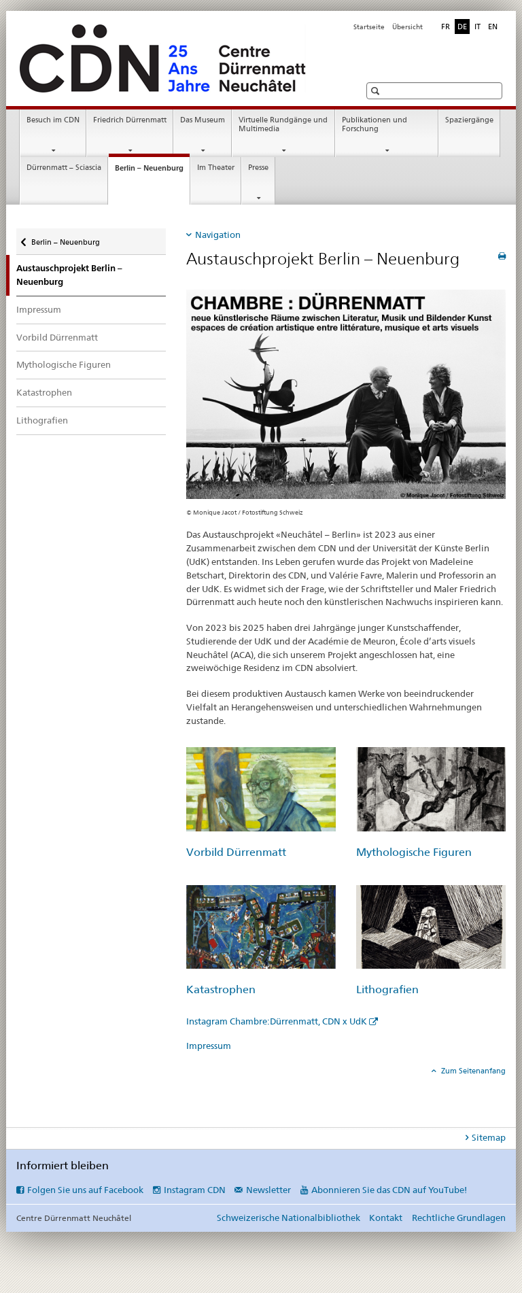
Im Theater (215, 167)
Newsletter (268, 1189)
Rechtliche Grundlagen (459, 1217)
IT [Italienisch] (477, 26)
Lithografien (42, 420)
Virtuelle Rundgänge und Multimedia (283, 124)
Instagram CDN (195, 1189)
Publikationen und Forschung (374, 124)
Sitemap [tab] (489, 1137)
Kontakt (385, 1217)
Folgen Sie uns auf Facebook (85, 1189)
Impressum (38, 309)
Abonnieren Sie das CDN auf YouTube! (389, 1189)
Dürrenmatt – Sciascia (64, 167)
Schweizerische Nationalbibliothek (288, 1217)
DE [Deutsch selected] (462, 26)
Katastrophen (44, 392)
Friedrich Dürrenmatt (130, 120)
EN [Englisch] (493, 26)
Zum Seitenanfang (472, 1070)
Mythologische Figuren (63, 364)
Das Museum (202, 120)
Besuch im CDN (53, 120)
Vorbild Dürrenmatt (57, 337)
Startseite (369, 27)
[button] (376, 91)
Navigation (218, 234)
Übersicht (407, 27)
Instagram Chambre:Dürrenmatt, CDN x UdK (276, 1021)
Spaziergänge (469, 120)
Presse (258, 167)
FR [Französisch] (445, 26)
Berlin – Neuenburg (152, 171)
